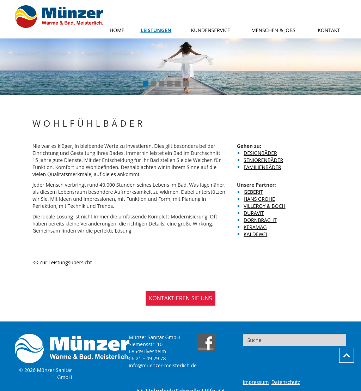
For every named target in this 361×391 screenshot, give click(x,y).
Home (117, 30)
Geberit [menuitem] (253, 191)
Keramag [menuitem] (255, 227)
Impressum (256, 382)
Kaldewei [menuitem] (255, 234)
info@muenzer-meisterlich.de (163, 365)
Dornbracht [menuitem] (260, 220)
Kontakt (329, 30)
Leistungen (156, 30)
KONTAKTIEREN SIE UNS (180, 298)
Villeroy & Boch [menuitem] (265, 206)
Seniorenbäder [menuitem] (263, 160)
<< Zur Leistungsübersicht (62, 262)
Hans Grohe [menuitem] (259, 199)
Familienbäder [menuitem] (262, 167)
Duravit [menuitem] (254, 213)
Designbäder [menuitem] (260, 153)
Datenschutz (285, 382)
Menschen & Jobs (273, 30)
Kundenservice (210, 30)
